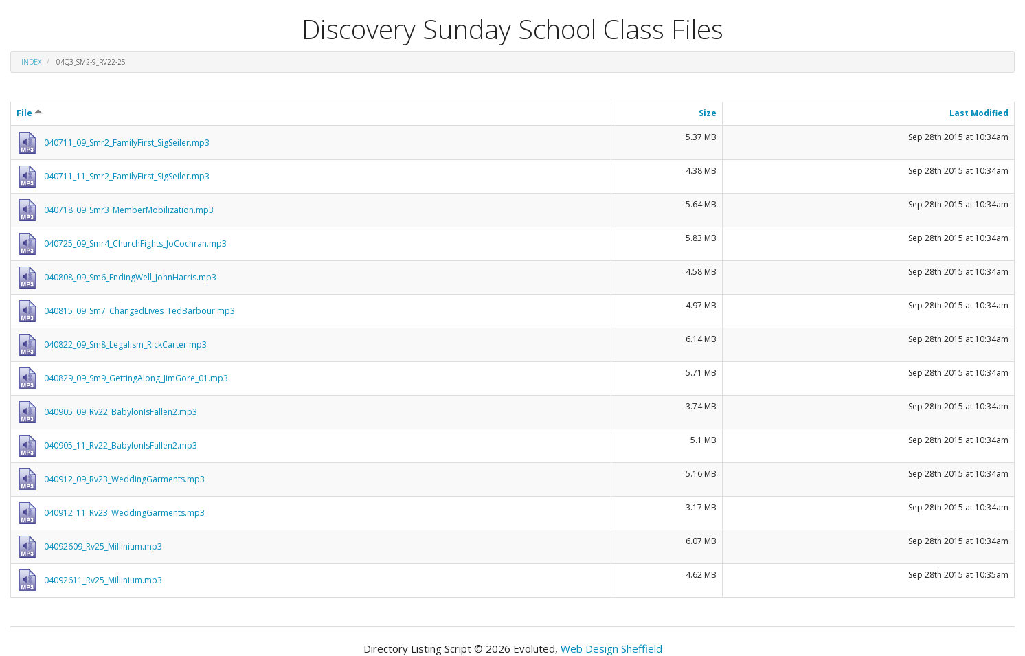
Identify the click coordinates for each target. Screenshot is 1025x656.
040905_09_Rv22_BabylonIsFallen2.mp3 (120, 412)
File (29, 113)
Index (31, 62)
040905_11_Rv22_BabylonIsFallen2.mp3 (120, 445)
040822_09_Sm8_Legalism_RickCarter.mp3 (125, 344)
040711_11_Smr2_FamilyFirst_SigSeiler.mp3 (127, 176)
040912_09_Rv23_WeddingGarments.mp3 (124, 479)
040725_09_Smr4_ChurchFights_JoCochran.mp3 (135, 243)
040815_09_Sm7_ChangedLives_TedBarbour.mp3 (139, 311)
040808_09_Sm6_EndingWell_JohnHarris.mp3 (130, 277)
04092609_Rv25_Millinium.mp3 (103, 546)
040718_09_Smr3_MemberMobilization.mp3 (129, 210)
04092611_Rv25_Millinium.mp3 (103, 580)
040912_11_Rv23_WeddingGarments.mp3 (124, 513)
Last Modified (979, 113)
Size (708, 113)
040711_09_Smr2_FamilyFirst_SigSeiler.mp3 (127, 142)
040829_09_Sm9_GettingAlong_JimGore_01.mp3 (136, 378)
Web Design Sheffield (611, 648)
